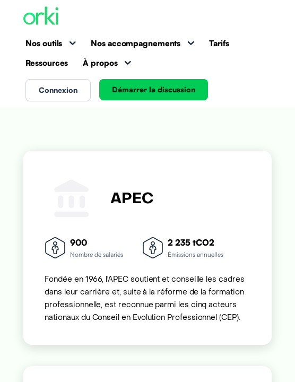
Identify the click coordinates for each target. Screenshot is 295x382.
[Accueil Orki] (40, 16)
